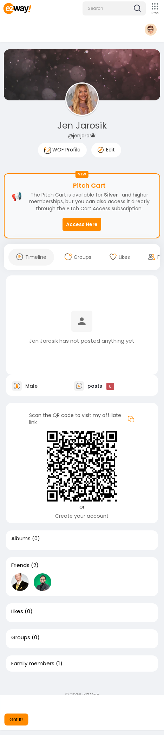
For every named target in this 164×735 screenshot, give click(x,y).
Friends (20, 565)
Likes (17, 611)
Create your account (82, 515)
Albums (21, 538)
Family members (32, 663)
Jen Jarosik (82, 125)
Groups (20, 637)
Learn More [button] (44, 710)
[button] (114, 8)
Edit (106, 149)
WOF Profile (62, 150)
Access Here (82, 224)
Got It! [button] (16, 719)
